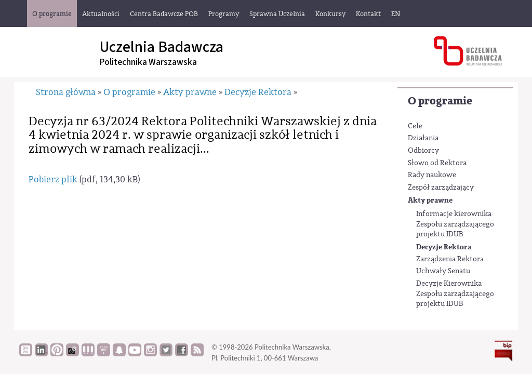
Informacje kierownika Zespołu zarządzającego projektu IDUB (455, 224)
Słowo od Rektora (437, 163)
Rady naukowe (432, 175)
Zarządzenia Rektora (450, 259)
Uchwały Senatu (443, 271)
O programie (440, 101)
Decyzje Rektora (443, 247)
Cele (415, 126)
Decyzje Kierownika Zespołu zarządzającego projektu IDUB (455, 294)
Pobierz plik (53, 179)
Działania (423, 138)
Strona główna (66, 92)
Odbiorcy (423, 150)
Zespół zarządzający (441, 187)
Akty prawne (430, 200)
